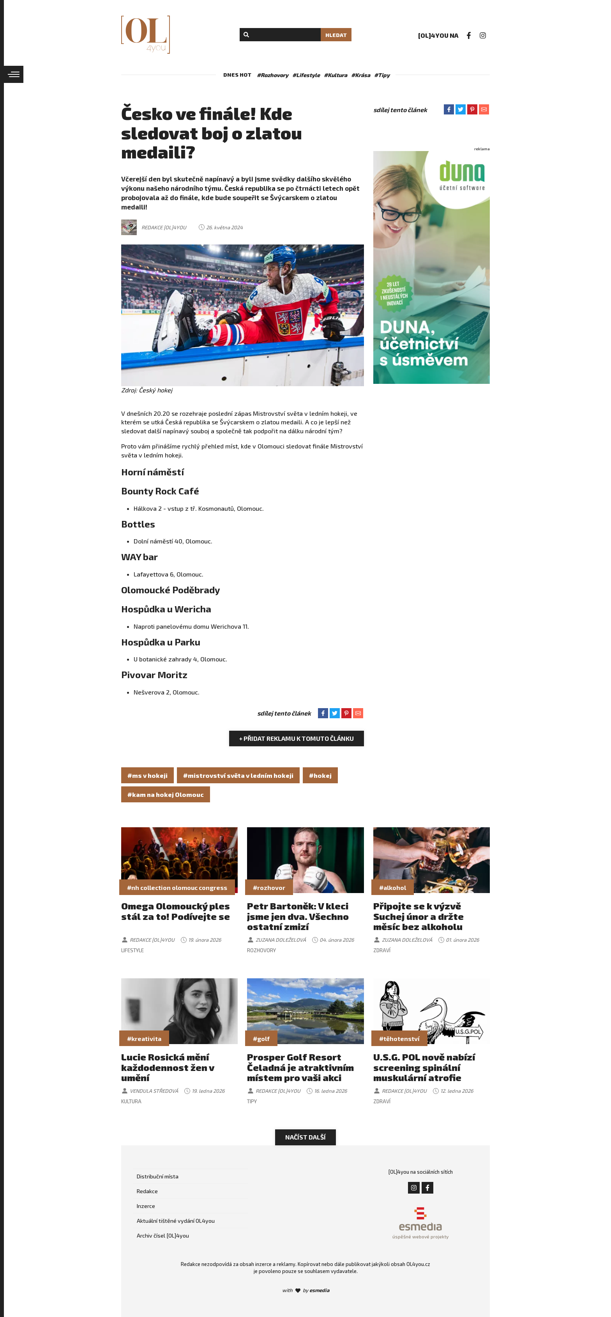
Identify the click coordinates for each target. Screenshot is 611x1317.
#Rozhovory (272, 75)
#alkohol (392, 887)
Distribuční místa (157, 1176)
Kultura (131, 1101)
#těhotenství (399, 1038)
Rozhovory (261, 950)
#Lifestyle (306, 75)
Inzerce (146, 1206)
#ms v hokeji (147, 775)
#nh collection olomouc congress (177, 887)
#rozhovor (269, 887)
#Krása (360, 75)
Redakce (147, 1191)
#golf (261, 1038)
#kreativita (144, 1038)
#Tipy (382, 75)
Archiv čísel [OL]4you (163, 1235)
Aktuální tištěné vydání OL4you (176, 1220)
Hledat (336, 35)
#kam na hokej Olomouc (165, 794)
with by (305, 1290)
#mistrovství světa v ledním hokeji (238, 775)
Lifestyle (132, 950)
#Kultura (335, 75)
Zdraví (381, 950)
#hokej (320, 775)
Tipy (252, 1101)
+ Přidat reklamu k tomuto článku (296, 738)
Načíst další (305, 1137)
